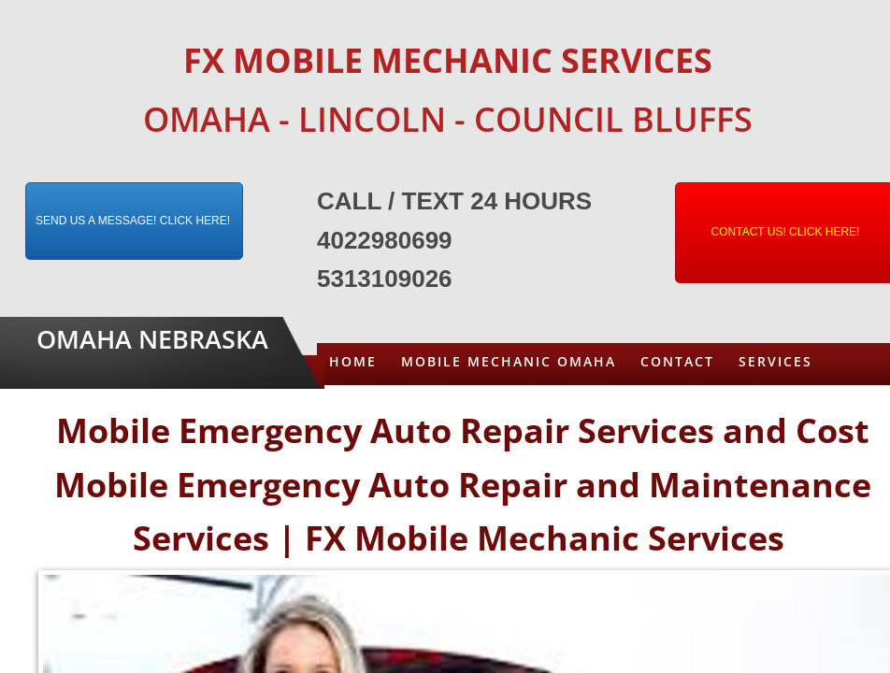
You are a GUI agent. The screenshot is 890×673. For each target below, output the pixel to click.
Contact (677, 361)
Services (775, 361)
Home (353, 361)
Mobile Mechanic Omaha (508, 361)
